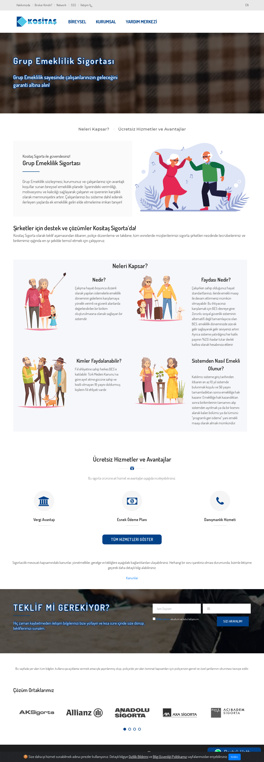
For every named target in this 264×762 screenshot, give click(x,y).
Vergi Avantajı (44, 519)
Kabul (235, 757)
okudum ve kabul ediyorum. (177, 619)
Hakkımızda (23, 5)
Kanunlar (132, 578)
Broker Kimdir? (43, 5)
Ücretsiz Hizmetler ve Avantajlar (152, 129)
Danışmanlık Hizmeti (220, 519)
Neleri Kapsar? (93, 129)
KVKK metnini (163, 619)
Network (61, 5)
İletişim (86, 5)
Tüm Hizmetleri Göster (132, 539)
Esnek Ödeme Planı (132, 519)
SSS (73, 5)
